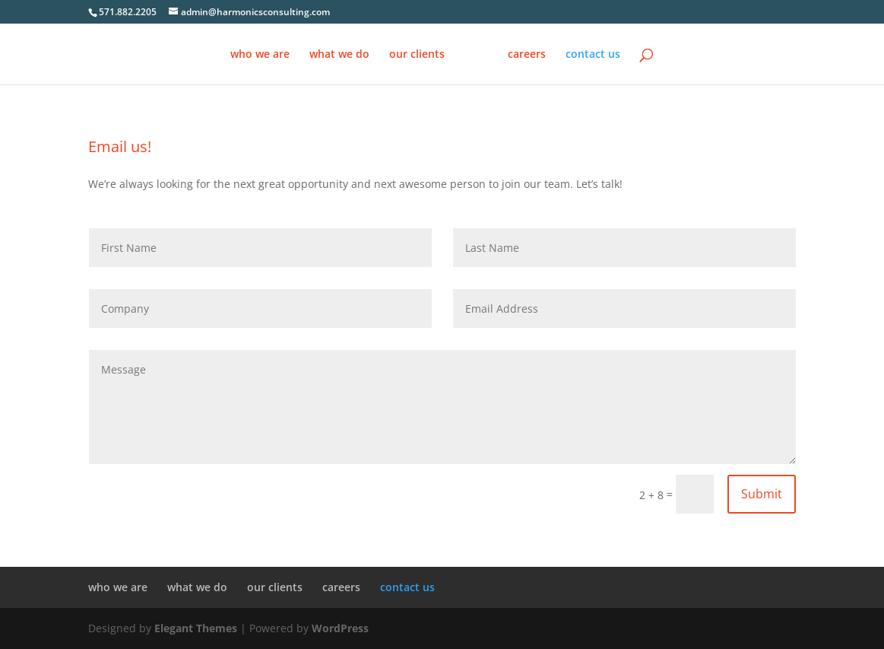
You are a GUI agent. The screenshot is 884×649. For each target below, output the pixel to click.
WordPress (340, 628)
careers (527, 55)
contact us (593, 55)
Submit (761, 493)
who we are (260, 55)
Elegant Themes (195, 628)
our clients (417, 55)
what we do (339, 55)
